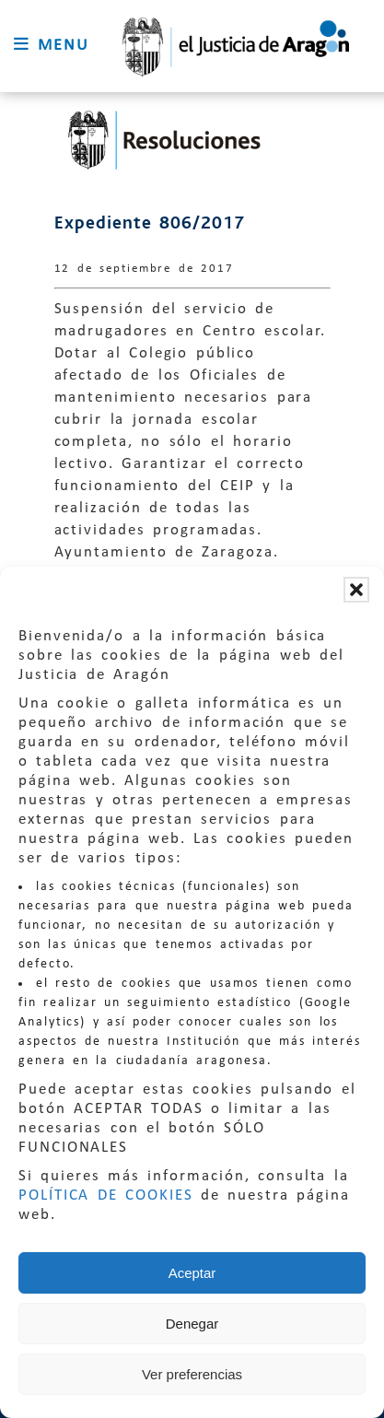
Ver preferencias (192, 1374)
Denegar (192, 1323)
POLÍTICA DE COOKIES (105, 1195)
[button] (356, 589)
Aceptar (192, 1273)
